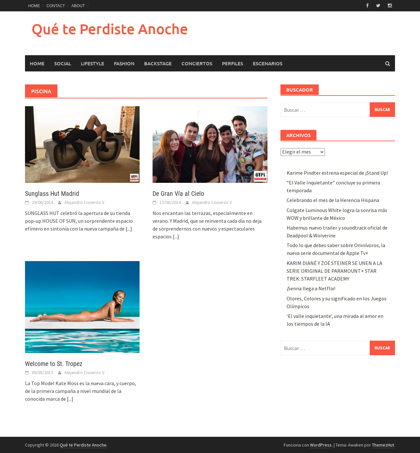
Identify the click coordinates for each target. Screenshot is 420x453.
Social (62, 63)
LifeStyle (92, 63)
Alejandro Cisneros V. (84, 202)
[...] (129, 228)
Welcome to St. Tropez (53, 364)
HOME (34, 6)
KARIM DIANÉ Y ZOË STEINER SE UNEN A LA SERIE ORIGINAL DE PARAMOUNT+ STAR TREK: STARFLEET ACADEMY (334, 271)
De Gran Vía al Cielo (178, 193)
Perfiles (232, 63)
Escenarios (267, 63)
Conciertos (196, 63)
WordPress (321, 445)
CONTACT (55, 6)
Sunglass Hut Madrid (52, 193)
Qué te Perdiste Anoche (109, 29)
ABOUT (78, 6)
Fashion (124, 63)
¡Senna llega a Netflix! (311, 288)
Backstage (158, 63)
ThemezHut (383, 445)
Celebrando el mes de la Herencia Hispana (333, 200)
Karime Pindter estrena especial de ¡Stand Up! (337, 173)
